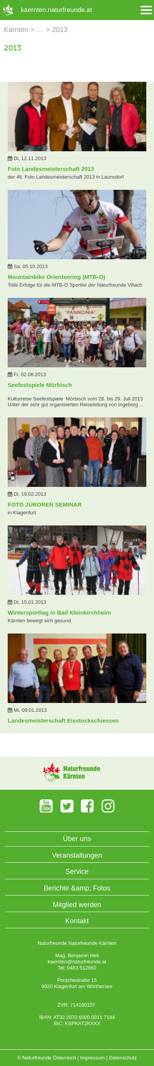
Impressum (92, 1058)
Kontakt (77, 921)
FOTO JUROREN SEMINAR (45, 504)
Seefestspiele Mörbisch (40, 385)
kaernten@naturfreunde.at (77, 962)
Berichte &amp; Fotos (77, 888)
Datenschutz (123, 1058)
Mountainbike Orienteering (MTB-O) (56, 277)
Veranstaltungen (77, 855)
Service (77, 871)
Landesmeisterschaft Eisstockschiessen (63, 720)
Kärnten (16, 30)
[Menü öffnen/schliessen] (146, 10)
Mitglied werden (77, 905)
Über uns (77, 839)
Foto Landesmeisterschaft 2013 (51, 169)
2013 (59, 30)
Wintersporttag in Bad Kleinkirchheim (59, 612)
